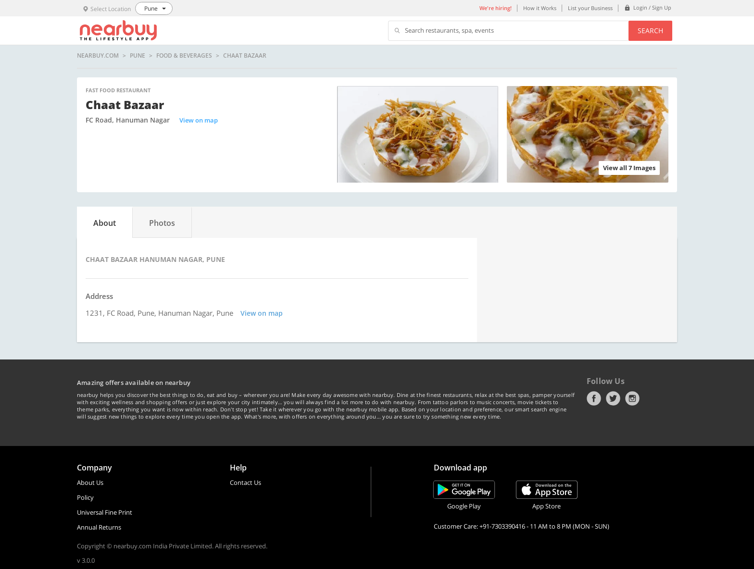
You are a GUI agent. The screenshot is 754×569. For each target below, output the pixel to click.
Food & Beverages (184, 55)
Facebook (594, 398)
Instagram (632, 398)
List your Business (590, 8)
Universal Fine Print (104, 512)
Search (650, 30)
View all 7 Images (629, 167)
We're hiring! (495, 8)
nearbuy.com (98, 55)
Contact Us (245, 482)
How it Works (539, 8)
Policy (85, 497)
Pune (137, 55)
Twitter (613, 398)
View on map (198, 120)
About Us (90, 482)
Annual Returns (99, 527)
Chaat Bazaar (244, 55)
